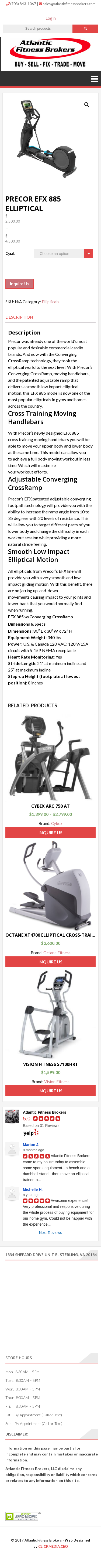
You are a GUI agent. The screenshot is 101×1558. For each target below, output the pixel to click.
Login (51, 18)
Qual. (10, 253)
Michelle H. (33, 1189)
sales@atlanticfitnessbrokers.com (67, 4)
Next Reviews (50, 1232)
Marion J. (31, 1145)
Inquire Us (19, 283)
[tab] (19, 317)
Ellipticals (50, 301)
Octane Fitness (57, 952)
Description (19, 317)
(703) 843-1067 (21, 4)
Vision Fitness (56, 1081)
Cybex (56, 823)
